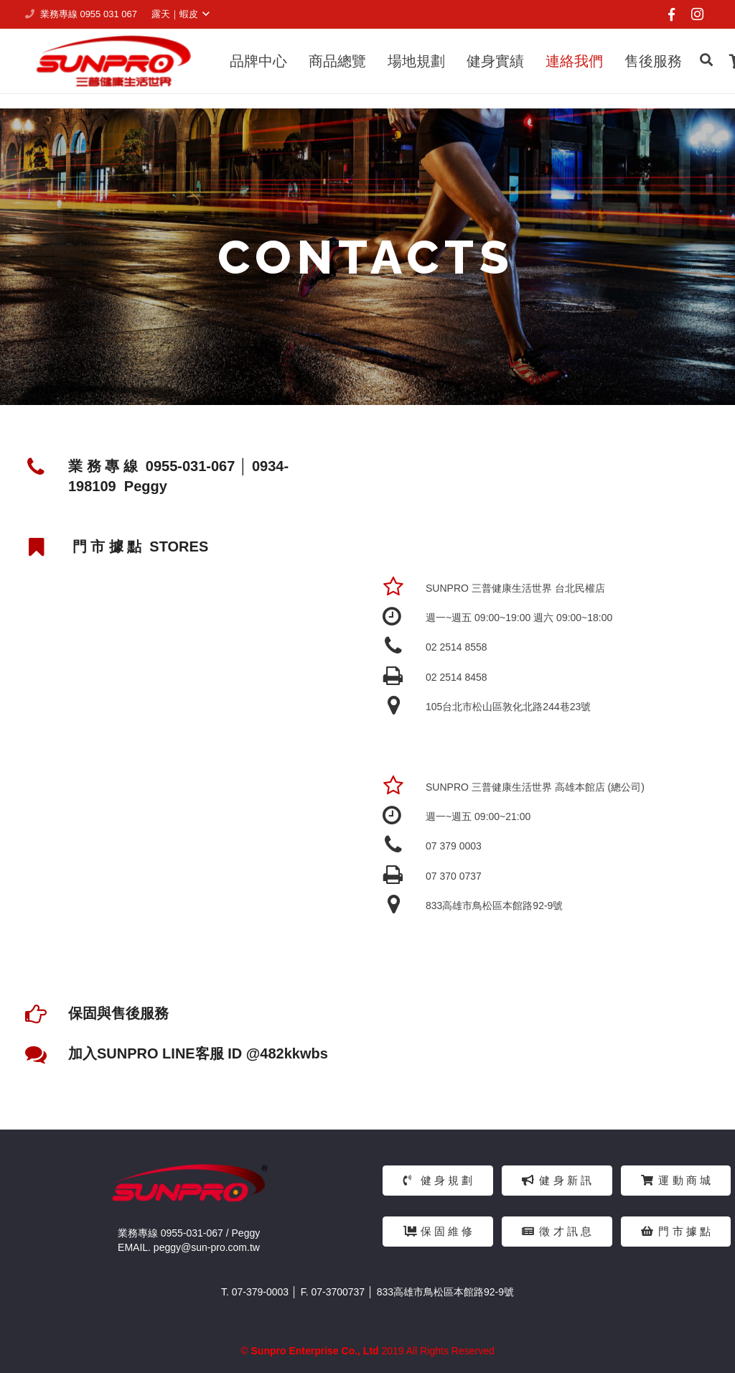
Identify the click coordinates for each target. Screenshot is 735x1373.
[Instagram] (697, 14)
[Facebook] (671, 14)
